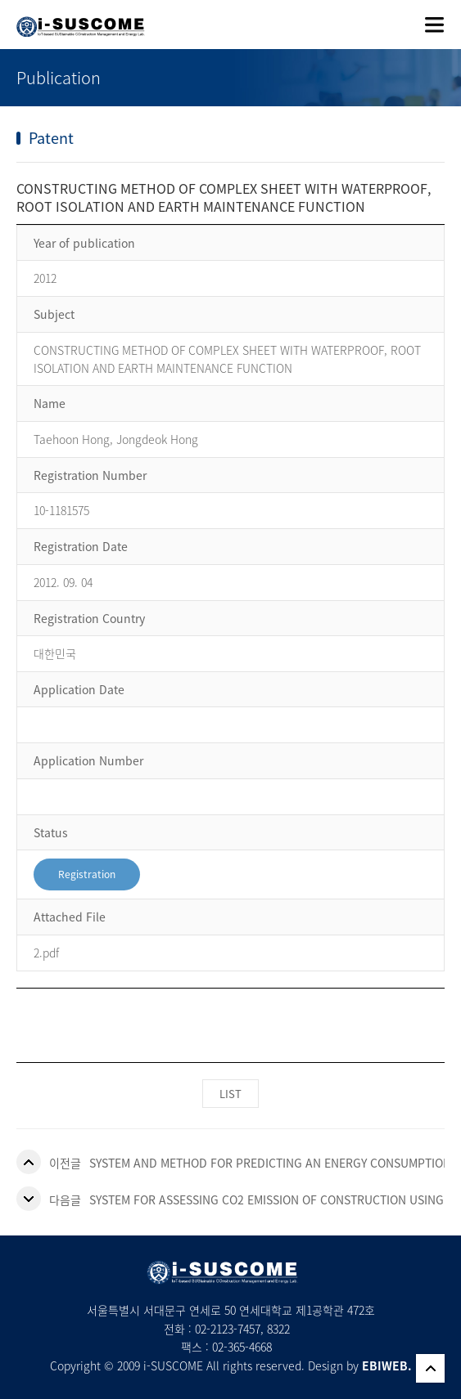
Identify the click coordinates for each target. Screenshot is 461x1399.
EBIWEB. (387, 1365)
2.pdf (46, 952)
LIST (230, 1093)
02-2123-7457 (227, 1329)
